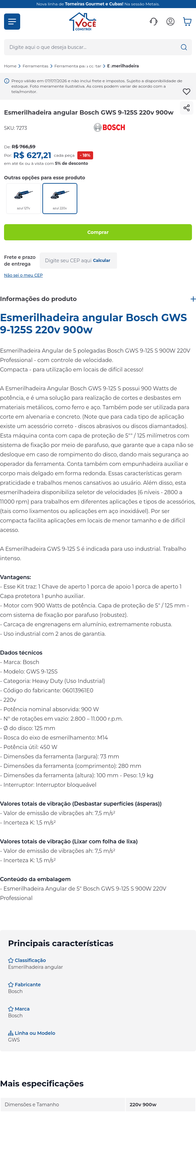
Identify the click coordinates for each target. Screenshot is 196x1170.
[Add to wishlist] (186, 91)
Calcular (101, 260)
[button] (12, 21)
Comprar (98, 232)
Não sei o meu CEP (23, 275)
